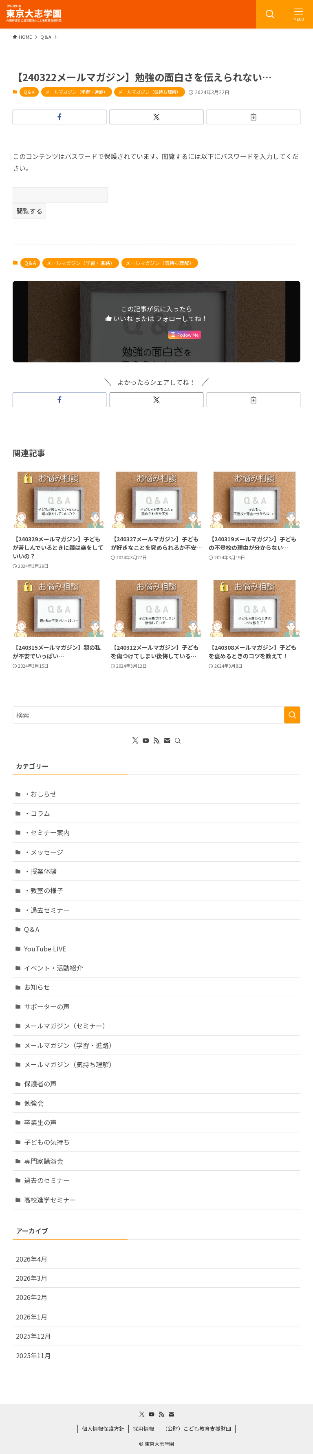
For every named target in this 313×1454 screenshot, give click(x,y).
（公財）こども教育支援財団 (196, 1428)
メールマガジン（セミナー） (66, 1025)
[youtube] (146, 741)
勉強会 (34, 1103)
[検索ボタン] (270, 14)
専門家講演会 (43, 1161)
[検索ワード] (157, 715)
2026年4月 (31, 1259)
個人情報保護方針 (103, 1428)
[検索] (178, 741)
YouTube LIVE (45, 948)
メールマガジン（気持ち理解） (149, 91)
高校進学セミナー (50, 1200)
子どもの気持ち (47, 1142)
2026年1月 (31, 1317)
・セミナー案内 (47, 832)
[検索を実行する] (292, 715)
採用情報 (143, 1428)
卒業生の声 (40, 1122)
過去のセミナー (47, 1180)
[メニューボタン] (298, 14)
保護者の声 (40, 1083)
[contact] (167, 741)
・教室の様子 (43, 890)
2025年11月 (33, 1355)
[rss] (156, 741)
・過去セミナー (47, 910)
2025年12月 (33, 1336)
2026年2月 (31, 1297)
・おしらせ (40, 794)
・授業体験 (40, 871)
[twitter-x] (135, 741)
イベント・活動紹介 (53, 968)
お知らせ (37, 987)
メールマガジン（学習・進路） (76, 91)
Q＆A (29, 91)
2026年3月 (31, 1278)
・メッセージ (43, 852)
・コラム (37, 813)
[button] (59, 117)
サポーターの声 (47, 1006)
